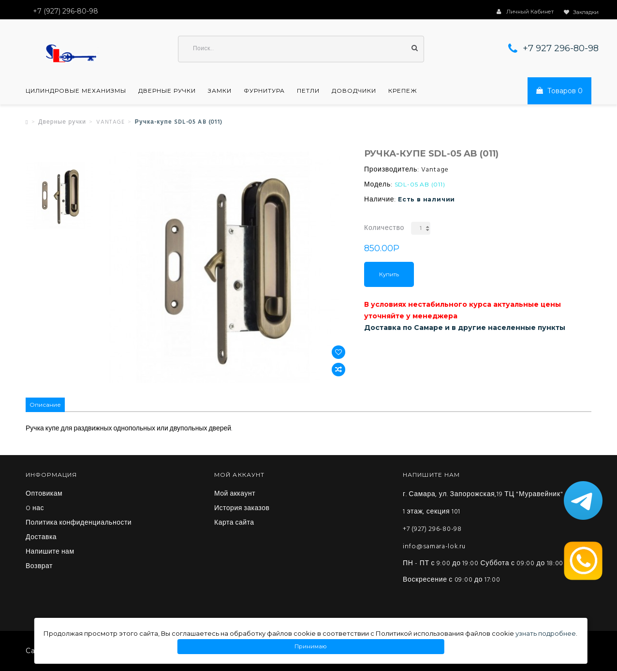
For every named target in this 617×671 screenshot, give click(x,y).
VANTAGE (110, 122)
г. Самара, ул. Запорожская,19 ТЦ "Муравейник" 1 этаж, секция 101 (483, 503)
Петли (308, 90)
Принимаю (310, 646)
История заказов (242, 509)
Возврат (39, 567)
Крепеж (402, 90)
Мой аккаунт (234, 494)
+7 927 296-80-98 (561, 48)
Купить (389, 274)
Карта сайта (234, 523)
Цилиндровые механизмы (76, 90)
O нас (35, 509)
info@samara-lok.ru (434, 546)
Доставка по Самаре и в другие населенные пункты (464, 327)
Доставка (41, 538)
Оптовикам (44, 494)
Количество (384, 228)
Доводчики (354, 90)
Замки (220, 90)
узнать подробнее (545, 633)
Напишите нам (50, 552)
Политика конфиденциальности (79, 523)
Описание (45, 404)
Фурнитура (264, 90)
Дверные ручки (167, 90)
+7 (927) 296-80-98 (432, 529)
